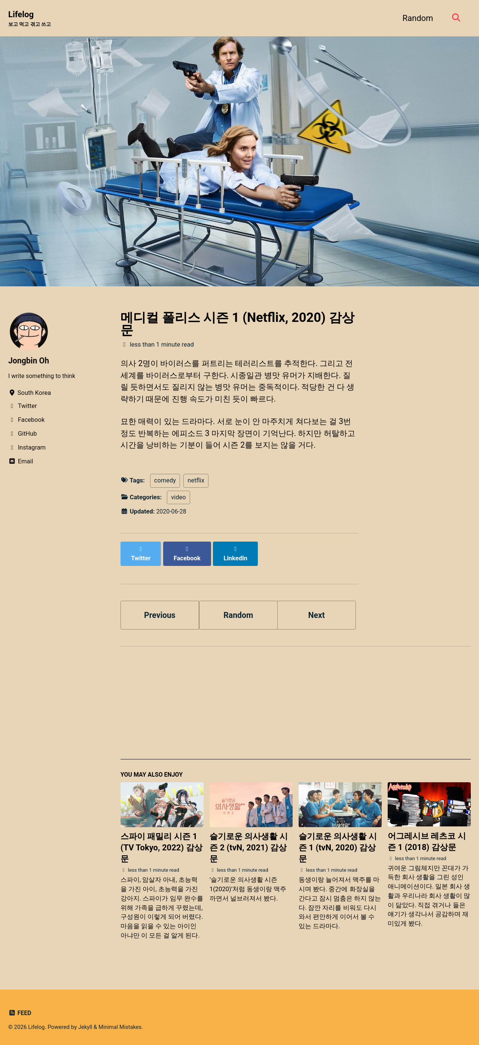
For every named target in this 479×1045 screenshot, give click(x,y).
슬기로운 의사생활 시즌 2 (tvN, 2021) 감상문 (249, 844)
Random (416, 18)
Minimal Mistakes (122, 1024)
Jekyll (86, 1024)
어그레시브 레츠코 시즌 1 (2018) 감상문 (427, 838)
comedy (165, 484)
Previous (160, 610)
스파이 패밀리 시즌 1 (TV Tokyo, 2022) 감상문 (161, 844)
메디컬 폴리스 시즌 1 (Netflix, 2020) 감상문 (237, 324)
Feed (20, 1010)
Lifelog (31, 19)
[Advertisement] (295, 703)
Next (316, 610)
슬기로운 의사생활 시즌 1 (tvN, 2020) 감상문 (338, 844)
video (178, 501)
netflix (195, 484)
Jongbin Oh (29, 361)
